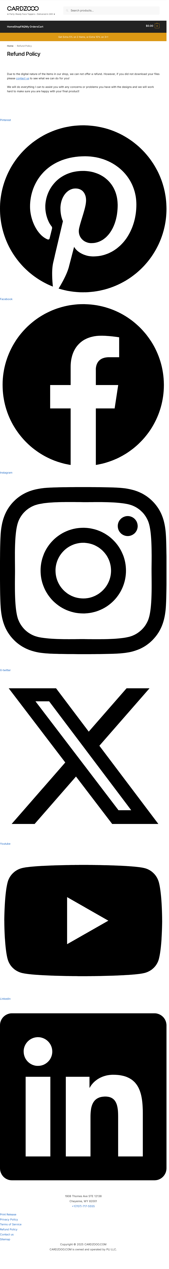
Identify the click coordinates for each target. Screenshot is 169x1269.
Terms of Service (10, 1222)
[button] (152, 26)
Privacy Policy (9, 1217)
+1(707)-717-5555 (83, 1204)
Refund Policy (8, 1227)
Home (10, 44)
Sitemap (5, 1237)
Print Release (8, 1212)
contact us (22, 76)
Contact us (7, 1232)
